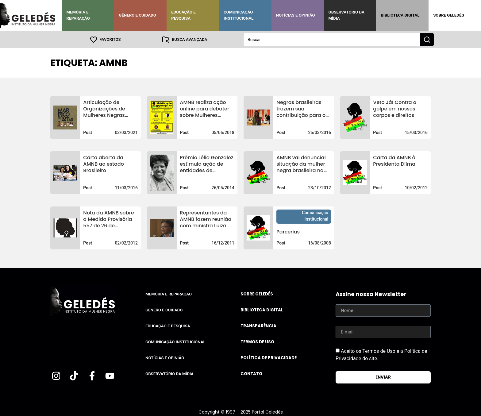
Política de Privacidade (268, 357)
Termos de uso (257, 342)
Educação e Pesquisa (183, 15)
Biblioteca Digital (400, 15)
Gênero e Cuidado (137, 15)
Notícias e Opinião (295, 15)
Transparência (258, 326)
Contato (251, 373)
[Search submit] (427, 39)
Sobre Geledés (448, 15)
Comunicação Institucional (239, 15)
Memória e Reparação (78, 15)
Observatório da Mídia (346, 15)
